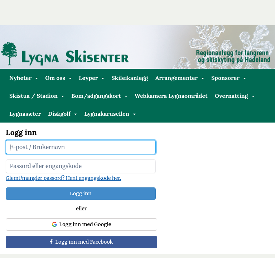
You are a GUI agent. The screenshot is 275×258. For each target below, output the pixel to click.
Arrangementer (179, 77)
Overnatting (235, 95)
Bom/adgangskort (99, 95)
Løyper (91, 77)
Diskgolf (62, 113)
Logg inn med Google (81, 224)
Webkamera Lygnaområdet (171, 95)
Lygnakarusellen (110, 113)
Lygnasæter (25, 113)
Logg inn (81, 193)
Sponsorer (228, 77)
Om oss (58, 77)
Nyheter (23, 77)
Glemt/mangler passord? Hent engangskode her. (63, 178)
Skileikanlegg (129, 77)
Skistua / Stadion (36, 95)
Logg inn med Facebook (81, 242)
